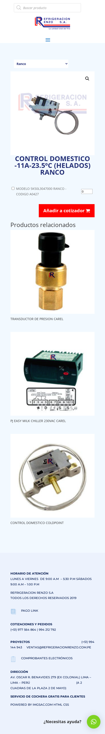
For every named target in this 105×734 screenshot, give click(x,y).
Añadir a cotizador (66, 211)
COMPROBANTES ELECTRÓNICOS (47, 658)
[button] (87, 79)
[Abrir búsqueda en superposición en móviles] (47, 7)
